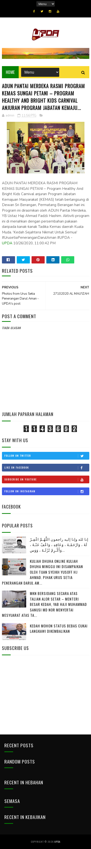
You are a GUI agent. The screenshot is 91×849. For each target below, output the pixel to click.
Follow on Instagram (46, 491)
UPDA (7, 243)
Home (10, 72)
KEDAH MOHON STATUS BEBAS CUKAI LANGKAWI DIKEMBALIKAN (59, 628)
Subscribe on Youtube (46, 479)
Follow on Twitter (46, 456)
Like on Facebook (46, 468)
